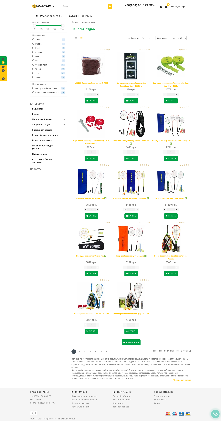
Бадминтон (37, 109)
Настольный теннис (42, 119)
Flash (48, 48)
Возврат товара (121, 407)
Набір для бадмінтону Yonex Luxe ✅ (131, 256)
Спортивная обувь (41, 124)
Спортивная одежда (42, 130)
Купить (91, 101)
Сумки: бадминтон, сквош (45, 135)
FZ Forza (48, 52)
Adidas (48, 39)
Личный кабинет (121, 396)
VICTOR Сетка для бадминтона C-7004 (91, 83)
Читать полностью (182, 380)
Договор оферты (80, 403)
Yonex (48, 77)
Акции (157, 403)
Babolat (48, 44)
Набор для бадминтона (48, 88)
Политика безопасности (84, 400)
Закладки (118, 403)
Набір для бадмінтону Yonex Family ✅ (171, 198)
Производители (162, 396)
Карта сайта (160, 400)
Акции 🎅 (73, 16)
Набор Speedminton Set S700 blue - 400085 (91, 313)
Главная (75, 22)
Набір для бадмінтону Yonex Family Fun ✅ (131, 198)
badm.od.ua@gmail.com (42, 403)
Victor (48, 73)
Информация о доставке (84, 396)
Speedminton (48, 65)
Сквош (35, 114)
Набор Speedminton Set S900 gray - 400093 (131, 313)
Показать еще (131, 342)
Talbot (48, 69)
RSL (48, 60)
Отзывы (87, 16)
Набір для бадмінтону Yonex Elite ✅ (91, 198)
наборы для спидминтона (48, 92)
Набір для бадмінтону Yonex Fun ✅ (91, 256)
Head (48, 56)
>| (112, 352)
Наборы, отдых (39, 154)
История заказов (122, 400)
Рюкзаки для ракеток (43, 140)
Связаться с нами (80, 407)
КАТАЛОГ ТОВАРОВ (49, 16)
